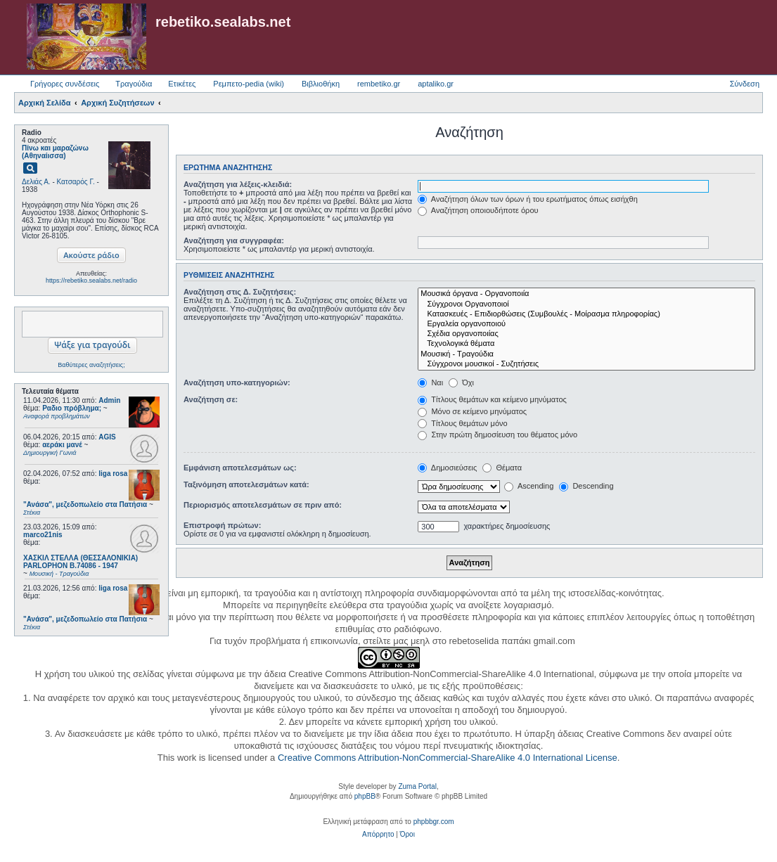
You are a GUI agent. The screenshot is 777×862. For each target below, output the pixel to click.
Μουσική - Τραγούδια (586, 354)
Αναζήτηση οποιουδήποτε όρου (478, 210)
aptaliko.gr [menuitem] (436, 83)
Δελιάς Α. (36, 182)
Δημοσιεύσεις (447, 467)
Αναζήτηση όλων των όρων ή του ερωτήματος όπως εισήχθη (527, 199)
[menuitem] (378, 834)
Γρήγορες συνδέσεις (64, 83)
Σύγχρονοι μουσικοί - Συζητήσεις (586, 364)
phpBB (364, 796)
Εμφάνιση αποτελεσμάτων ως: (240, 467)
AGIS (106, 437)
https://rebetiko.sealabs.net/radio (91, 280)
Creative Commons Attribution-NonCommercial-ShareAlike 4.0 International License (447, 757)
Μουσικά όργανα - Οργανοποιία (586, 294)
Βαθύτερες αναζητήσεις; (91, 364)
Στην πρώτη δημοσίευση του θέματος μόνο (497, 434)
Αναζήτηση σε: (211, 399)
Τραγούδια (133, 83)
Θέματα (502, 467)
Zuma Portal (417, 786)
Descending (586, 486)
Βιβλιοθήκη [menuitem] (321, 83)
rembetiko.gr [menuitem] (378, 83)
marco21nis (43, 535)
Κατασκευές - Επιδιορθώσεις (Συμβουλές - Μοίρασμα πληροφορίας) (586, 314)
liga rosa (112, 473)
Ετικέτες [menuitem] (181, 83)
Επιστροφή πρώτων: (222, 525)
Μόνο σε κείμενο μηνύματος (472, 411)
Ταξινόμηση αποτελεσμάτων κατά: (246, 484)
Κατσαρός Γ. (76, 182)
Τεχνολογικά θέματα (586, 344)
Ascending (528, 486)
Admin (109, 400)
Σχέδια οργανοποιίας (586, 334)
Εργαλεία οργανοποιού (586, 324)
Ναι (430, 382)
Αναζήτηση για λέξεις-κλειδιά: (238, 184)
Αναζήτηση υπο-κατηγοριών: (237, 382)
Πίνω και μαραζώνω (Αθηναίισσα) (55, 152)
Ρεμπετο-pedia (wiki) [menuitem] (248, 83)
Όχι (461, 382)
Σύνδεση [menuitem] (744, 83)
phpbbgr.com (433, 821)
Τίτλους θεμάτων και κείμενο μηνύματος (492, 399)
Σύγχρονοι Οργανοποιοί (586, 304)
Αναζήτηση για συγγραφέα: (234, 240)
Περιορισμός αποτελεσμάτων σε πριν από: (263, 505)
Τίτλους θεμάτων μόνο (462, 423)
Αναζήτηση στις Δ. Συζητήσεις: (240, 292)
